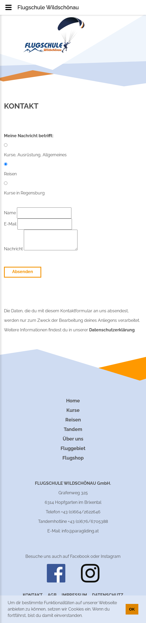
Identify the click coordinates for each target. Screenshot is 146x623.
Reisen (73, 419)
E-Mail (38, 223)
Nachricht (40, 248)
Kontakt (33, 595)
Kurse (73, 410)
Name (37, 212)
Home (73, 400)
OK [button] (132, 609)
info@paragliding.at (80, 530)
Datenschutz (107, 595)
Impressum (74, 595)
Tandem (73, 429)
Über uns (73, 439)
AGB (52, 595)
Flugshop (73, 458)
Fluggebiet (73, 448)
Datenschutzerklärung (112, 329)
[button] (84, 616)
